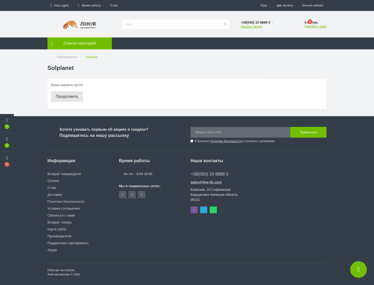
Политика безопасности (226, 141)
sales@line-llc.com (206, 182)
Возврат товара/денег (64, 174)
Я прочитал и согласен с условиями (234, 141)
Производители (59, 236)
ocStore (69, 270)
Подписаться (308, 132)
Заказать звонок (251, 26)
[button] (61, 5)
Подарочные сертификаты (67, 243)
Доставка (54, 195)
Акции (52, 250)
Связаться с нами (61, 215)
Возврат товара (59, 222)
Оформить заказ (316, 26)
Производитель (67, 57)
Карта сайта (56, 229)
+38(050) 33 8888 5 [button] (211, 174)
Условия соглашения (63, 208)
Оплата (53, 181)
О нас (114, 5)
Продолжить (67, 96)
